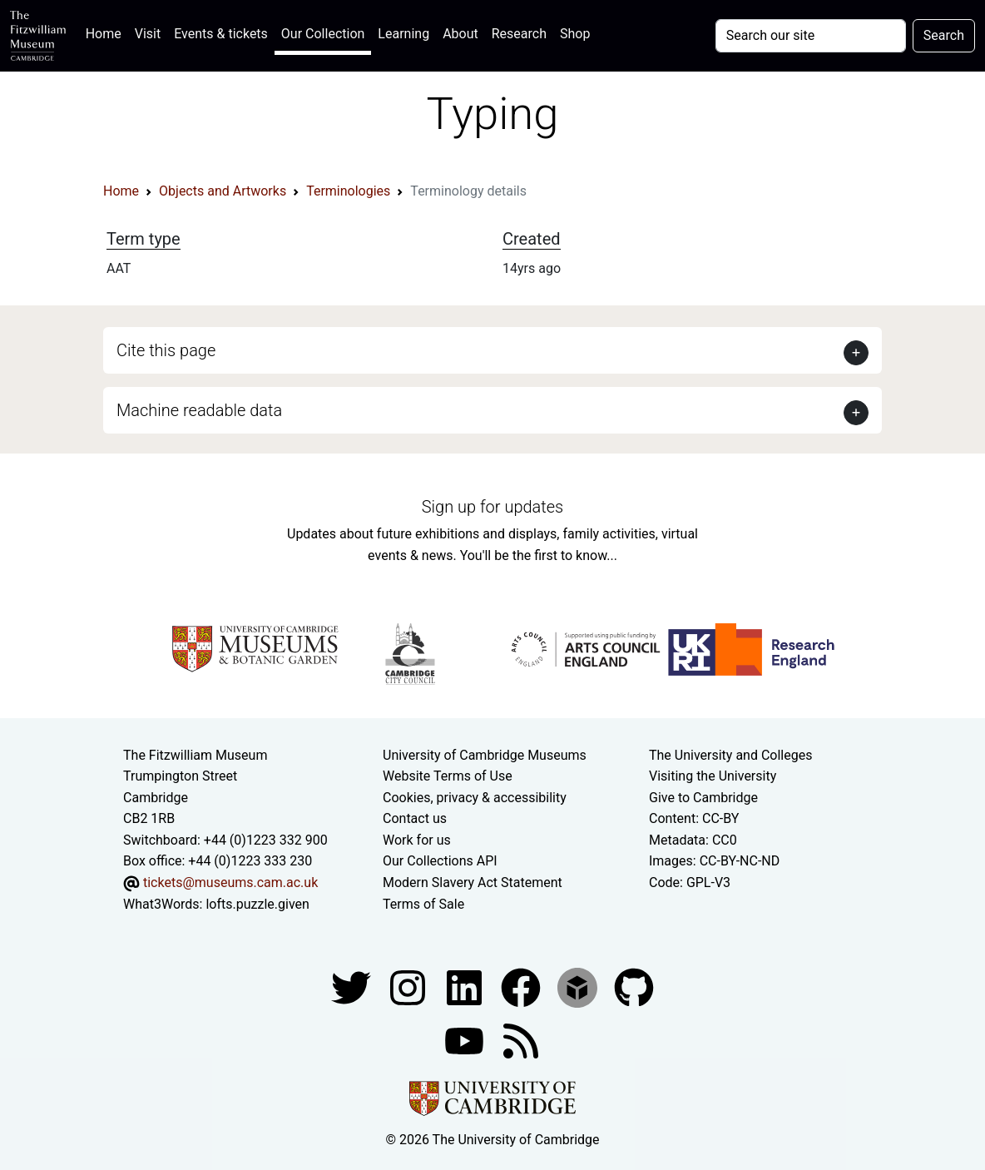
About (460, 34)
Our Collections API (440, 861)
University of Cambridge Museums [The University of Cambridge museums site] (485, 755)
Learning (403, 34)
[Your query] (810, 35)
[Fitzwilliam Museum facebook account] (466, 986)
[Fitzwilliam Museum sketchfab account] (579, 986)
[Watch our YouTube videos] (466, 1040)
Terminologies (348, 191)
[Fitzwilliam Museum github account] (634, 986)
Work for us (417, 840)
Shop (575, 34)
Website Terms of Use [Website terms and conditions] (447, 776)
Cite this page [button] (165, 350)
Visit (148, 34)
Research (519, 34)
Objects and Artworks (222, 191)
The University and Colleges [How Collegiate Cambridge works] (730, 755)
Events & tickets (221, 34)
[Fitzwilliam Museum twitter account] (352, 986)
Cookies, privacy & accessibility (475, 798)
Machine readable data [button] (199, 410)
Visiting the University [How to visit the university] (712, 776)
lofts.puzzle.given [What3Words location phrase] (257, 904)
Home (107, 32)
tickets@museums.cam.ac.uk (230, 882)
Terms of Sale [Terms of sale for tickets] (423, 904)
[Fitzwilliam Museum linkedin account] (522, 986)
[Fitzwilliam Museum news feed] (520, 1040)
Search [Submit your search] (943, 35)
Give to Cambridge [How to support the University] (703, 798)
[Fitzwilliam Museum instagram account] (409, 986)
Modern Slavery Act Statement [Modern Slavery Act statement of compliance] (472, 882)
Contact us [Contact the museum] (415, 818)
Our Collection (322, 34)
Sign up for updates (492, 507)
